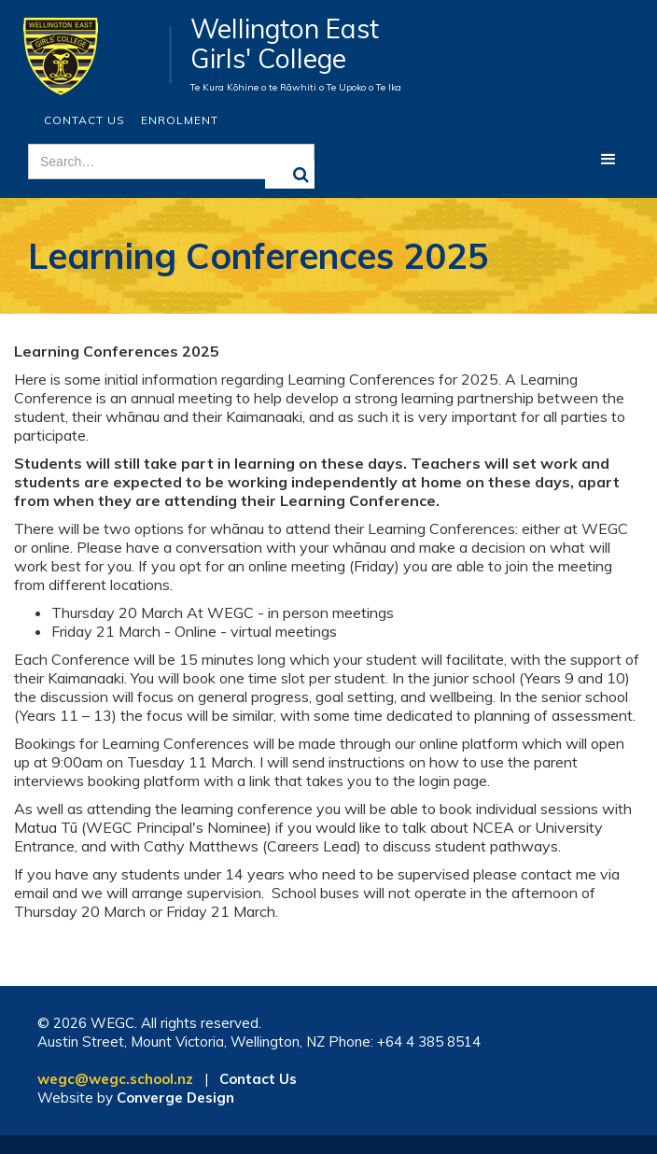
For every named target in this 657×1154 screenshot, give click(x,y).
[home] (93, 55)
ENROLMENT (179, 120)
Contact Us (84, 120)
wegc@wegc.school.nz (115, 1079)
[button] (608, 159)
